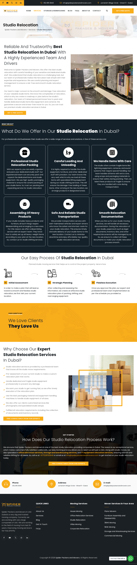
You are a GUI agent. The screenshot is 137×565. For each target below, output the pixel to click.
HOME (28, 11)
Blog (38, 520)
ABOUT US (86, 11)
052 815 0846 (49, 3)
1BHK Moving (109, 527)
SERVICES (37, 11)
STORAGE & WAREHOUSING (54, 11)
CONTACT (97, 11)
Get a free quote (123, 11)
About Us (40, 511)
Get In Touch (41, 524)
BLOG (70, 11)
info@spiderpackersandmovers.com (77, 3)
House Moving (76, 511)
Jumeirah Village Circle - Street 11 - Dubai (117, 3)
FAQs (77, 11)
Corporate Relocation (79, 528)
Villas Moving (75, 524)
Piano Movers (110, 511)
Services (39, 515)
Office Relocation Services (81, 515)
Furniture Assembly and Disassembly (114, 517)
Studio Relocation (77, 520)
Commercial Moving (113, 535)
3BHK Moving (110, 522)
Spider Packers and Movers (68, 557)
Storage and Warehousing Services (119, 531)
